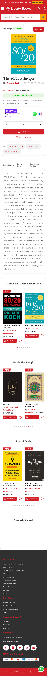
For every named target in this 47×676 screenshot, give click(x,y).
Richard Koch (13, 83)
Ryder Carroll (34, 488)
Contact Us (7, 625)
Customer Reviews (34, 165)
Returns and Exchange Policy (13, 570)
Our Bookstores (8, 577)
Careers (6, 590)
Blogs (5, 612)
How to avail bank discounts (13, 564)
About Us (6, 574)
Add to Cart (23, 131)
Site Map (6, 628)
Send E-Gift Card (9, 602)
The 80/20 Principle (16, 146)
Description (8, 165)
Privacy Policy (8, 567)
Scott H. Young (12, 488)
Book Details (20, 165)
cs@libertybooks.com (11, 642)
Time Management (12, 151)
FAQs (5, 593)
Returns (6, 621)
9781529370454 (33, 146)
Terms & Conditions (10, 587)
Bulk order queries (9, 584)
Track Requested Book (11, 609)
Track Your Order (9, 606)
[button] (17, 347)
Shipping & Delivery (10, 580)
